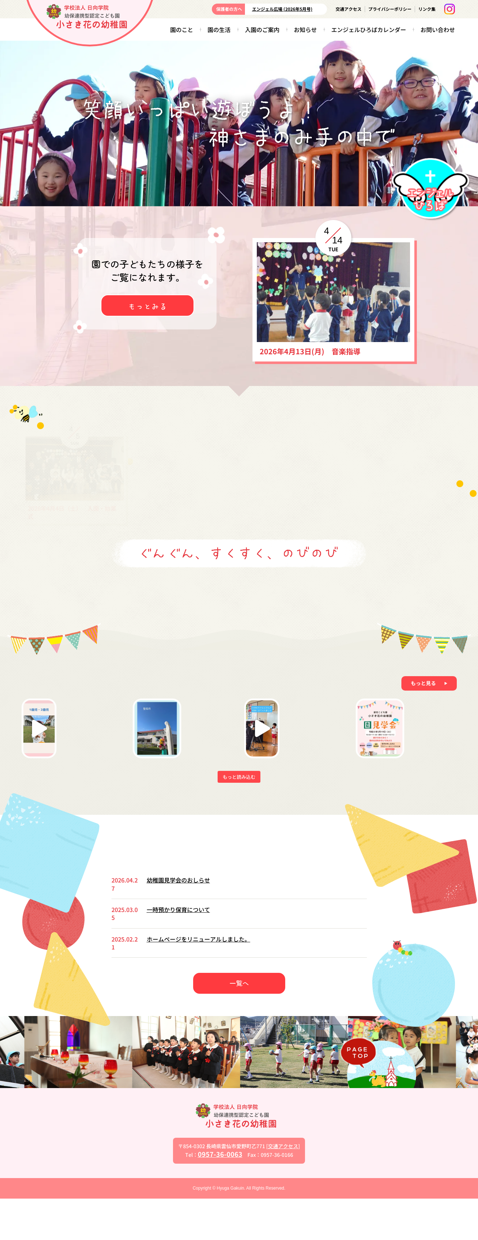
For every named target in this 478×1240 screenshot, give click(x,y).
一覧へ (239, 1024)
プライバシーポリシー (389, 9)
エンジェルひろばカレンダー (368, 29)
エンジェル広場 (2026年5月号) (282, 9)
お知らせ (305, 29)
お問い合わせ (437, 29)
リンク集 (427, 9)
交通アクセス (348, 9)
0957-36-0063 (220, 1195)
